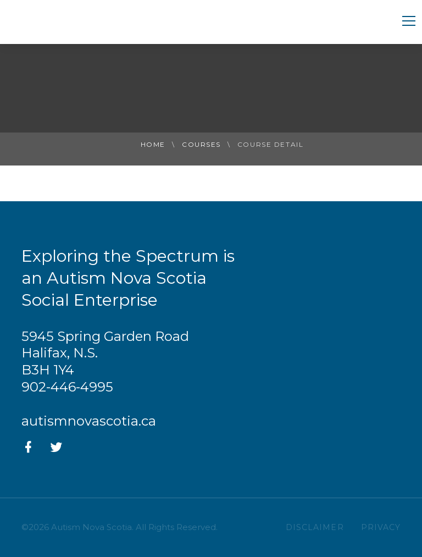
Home (153, 144)
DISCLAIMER (315, 527)
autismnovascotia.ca (88, 421)
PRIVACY (381, 527)
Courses (201, 144)
